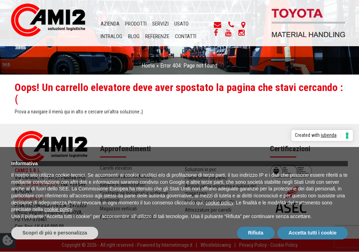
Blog (134, 36)
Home (148, 65)
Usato (181, 24)
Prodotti (136, 24)
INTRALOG (111, 36)
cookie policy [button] (219, 202)
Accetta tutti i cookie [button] (313, 233)
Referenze (157, 36)
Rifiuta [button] (256, 233)
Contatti (185, 36)
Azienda (110, 24)
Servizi (160, 24)
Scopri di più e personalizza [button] (54, 233)
